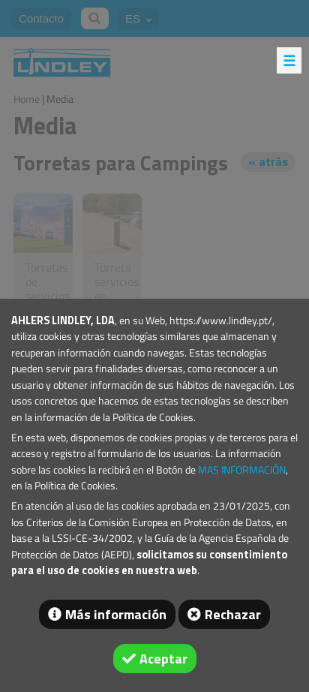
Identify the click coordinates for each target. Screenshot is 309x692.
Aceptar (164, 658)
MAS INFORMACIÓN (242, 470)
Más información (115, 614)
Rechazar (233, 614)
